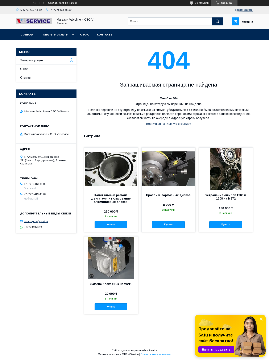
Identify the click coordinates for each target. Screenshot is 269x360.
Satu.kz (153, 350)
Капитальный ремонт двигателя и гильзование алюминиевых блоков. (111, 198)
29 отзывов (202, 2)
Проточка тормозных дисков (168, 195)
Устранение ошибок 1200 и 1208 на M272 (225, 196)
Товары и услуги (54, 34)
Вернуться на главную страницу (168, 123)
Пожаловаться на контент (156, 354)
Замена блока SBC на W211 (111, 284)
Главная (26, 34)
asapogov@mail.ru (36, 221)
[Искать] (217, 21)
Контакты (105, 34)
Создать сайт (56, 2)
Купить (111, 224)
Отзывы (25, 77)
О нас (84, 34)
